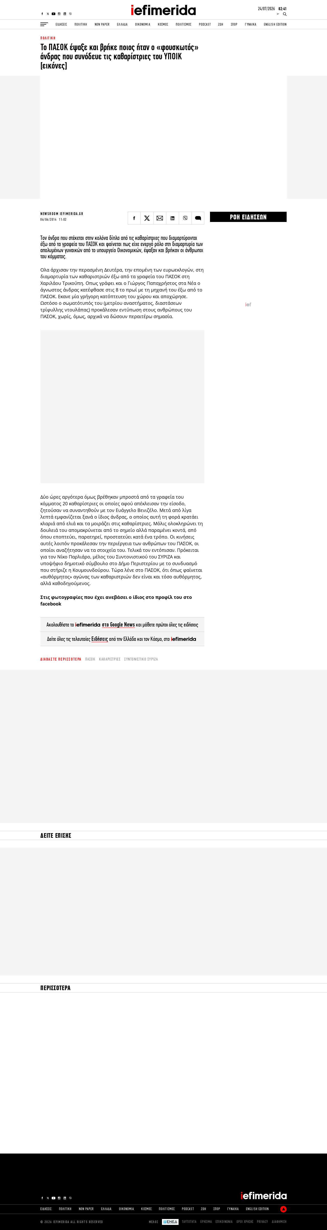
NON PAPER (102, 24)
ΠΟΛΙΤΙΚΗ (81, 24)
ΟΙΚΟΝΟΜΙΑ (142, 24)
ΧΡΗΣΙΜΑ (206, 1222)
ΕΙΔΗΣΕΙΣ (61, 24)
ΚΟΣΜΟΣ (163, 24)
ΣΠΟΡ (234, 24)
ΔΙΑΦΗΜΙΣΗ (279, 1222)
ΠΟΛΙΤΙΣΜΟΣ (184, 24)
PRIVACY (262, 1222)
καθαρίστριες (110, 659)
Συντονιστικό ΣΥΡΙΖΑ (141, 659)
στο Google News (118, 624)
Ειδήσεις (99, 638)
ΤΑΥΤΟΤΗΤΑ (189, 1222)
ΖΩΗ (220, 24)
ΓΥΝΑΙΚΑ (250, 24)
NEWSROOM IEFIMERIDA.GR (61, 214)
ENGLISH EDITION (275, 24)
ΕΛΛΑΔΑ (122, 24)
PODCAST (205, 24)
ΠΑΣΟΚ (90, 659)
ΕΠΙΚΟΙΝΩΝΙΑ (224, 1222)
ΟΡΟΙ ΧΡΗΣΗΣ (245, 1222)
